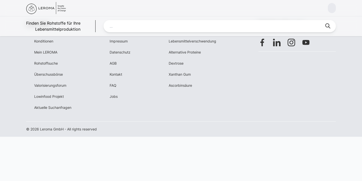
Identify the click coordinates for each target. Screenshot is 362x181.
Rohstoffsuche (46, 63)
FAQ (113, 85)
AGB (113, 63)
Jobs (114, 96)
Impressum (119, 41)
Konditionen (43, 41)
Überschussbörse (48, 74)
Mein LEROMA (45, 52)
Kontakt (116, 74)
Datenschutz (120, 52)
